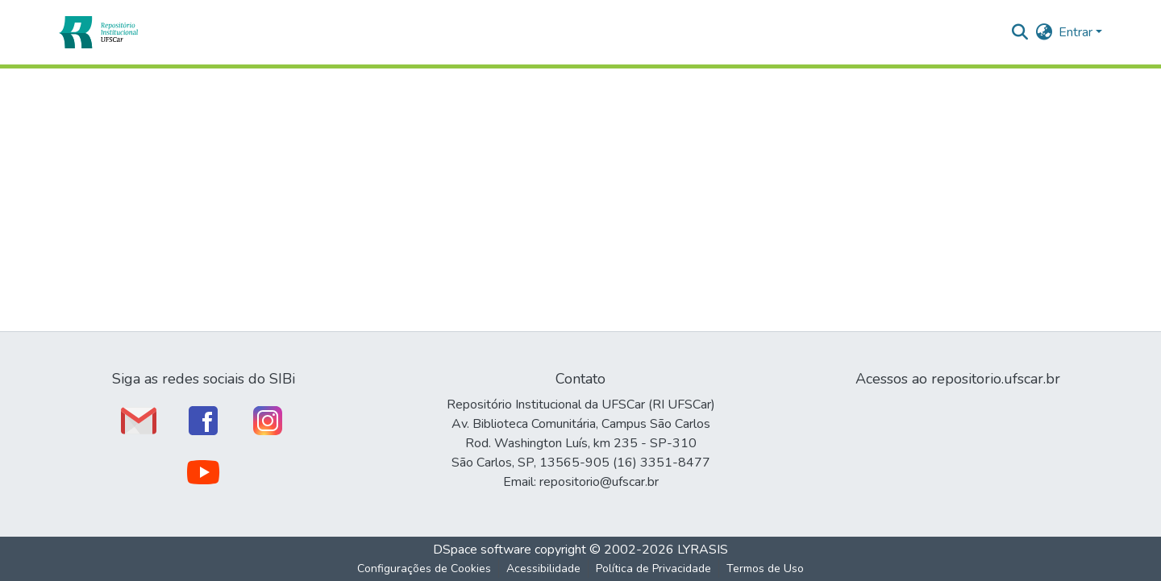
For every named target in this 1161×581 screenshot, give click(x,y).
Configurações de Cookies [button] (424, 568)
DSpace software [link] (482, 549)
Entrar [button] (1077, 32)
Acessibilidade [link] (543, 568)
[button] (98, 32)
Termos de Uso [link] (765, 568)
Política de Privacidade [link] (653, 568)
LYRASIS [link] (702, 549)
